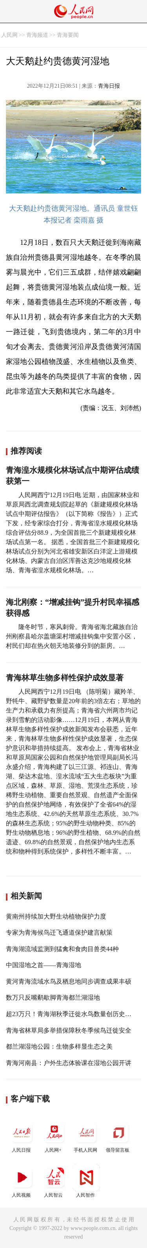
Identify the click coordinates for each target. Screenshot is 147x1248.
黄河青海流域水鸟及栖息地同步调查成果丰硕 (68, 981)
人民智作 (86, 1181)
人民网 (9, 35)
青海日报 (109, 86)
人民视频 (22, 1181)
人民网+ (54, 1136)
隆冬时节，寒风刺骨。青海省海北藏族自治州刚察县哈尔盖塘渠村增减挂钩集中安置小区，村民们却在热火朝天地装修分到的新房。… (72, 636)
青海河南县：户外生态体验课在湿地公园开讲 (68, 1063)
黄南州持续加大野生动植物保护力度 (56, 916)
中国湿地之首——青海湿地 (43, 965)
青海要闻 (68, 35)
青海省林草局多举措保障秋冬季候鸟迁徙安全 (68, 1030)
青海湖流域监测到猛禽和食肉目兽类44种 (62, 949)
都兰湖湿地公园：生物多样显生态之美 (59, 1046)
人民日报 (22, 1136)
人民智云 (54, 1181)
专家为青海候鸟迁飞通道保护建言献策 (59, 932)
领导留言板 (118, 1136)
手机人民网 (86, 1136)
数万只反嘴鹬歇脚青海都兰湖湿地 (53, 997)
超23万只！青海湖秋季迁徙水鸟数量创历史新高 (72, 1014)
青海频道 (37, 35)
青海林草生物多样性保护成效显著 (64, 677)
